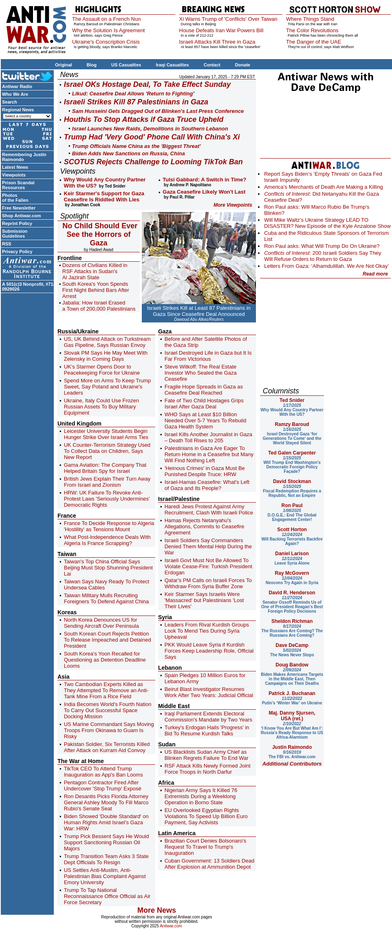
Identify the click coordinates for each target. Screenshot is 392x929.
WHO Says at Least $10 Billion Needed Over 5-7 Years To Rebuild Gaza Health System (206, 420)
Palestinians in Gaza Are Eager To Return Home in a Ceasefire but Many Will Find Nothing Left (209, 454)
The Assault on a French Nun (106, 19)
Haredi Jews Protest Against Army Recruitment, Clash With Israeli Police (209, 509)
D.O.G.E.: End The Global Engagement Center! (292, 515)
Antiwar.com (171, 926)
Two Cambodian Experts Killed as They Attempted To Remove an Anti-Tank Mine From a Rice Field (106, 690)
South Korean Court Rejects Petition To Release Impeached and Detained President (107, 640)
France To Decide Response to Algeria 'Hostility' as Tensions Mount (109, 526)
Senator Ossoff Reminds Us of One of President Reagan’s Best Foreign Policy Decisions (292, 604)
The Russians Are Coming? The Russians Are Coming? (292, 631)
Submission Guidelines (14, 233)
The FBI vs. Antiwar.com (292, 754)
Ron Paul (292, 505)
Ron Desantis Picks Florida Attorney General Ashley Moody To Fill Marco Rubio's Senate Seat (106, 802)
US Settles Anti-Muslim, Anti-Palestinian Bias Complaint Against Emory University (105, 876)
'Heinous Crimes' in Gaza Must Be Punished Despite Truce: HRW (205, 471)
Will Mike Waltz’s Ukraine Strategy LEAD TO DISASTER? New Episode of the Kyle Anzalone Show (327, 223)
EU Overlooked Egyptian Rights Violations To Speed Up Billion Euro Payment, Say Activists (206, 816)
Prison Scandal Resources (18, 185)
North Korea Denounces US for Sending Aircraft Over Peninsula (101, 623)
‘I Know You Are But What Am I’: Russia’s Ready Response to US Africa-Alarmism (292, 730)
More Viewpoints (233, 205)
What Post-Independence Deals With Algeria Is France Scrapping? (107, 540)
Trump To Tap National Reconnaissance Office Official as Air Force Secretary (107, 896)
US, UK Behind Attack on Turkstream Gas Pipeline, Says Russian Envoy (107, 342)
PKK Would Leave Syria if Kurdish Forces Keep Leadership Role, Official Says (209, 651)
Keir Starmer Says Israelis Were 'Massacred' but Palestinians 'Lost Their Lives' (204, 600)
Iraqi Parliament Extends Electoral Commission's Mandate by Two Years (208, 717)
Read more (375, 274)
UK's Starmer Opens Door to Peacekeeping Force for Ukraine (102, 370)
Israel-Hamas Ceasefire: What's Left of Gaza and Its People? (207, 485)
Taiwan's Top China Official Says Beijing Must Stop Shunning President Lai (108, 567)
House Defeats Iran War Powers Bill (221, 30)
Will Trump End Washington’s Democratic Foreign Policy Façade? (291, 465)
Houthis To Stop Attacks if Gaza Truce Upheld (143, 119)
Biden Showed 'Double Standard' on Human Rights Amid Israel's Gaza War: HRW (106, 822)
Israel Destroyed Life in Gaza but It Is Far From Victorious (208, 356)
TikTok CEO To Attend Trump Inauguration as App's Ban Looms (103, 772)
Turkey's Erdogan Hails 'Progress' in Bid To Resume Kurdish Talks (207, 730)
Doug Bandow (291, 665)
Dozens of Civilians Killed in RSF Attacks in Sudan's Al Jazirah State (95, 271)
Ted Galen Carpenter (292, 453)
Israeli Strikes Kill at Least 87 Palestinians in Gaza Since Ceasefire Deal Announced (199, 311)
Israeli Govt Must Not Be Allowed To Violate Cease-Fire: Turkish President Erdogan (208, 566)
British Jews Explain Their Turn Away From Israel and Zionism (107, 482)
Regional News (18, 109)
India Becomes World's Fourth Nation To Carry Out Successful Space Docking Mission (108, 710)
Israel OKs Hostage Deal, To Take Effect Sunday (147, 84)
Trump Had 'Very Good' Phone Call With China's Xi (152, 137)
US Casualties (126, 64)
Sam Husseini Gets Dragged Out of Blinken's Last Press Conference (158, 111)
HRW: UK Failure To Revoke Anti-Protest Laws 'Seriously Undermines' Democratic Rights (107, 499)
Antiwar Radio (17, 86)
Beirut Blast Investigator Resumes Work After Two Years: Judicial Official (209, 692)
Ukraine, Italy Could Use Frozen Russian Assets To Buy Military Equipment (101, 406)
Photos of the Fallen (15, 198)
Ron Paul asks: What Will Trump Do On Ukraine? (321, 246)
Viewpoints (14, 174)
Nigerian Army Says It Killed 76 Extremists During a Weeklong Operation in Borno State (201, 796)
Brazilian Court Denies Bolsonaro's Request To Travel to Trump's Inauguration (205, 847)
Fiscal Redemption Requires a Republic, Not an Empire (292, 491)
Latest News (15, 167)
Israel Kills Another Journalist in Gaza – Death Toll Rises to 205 (208, 437)
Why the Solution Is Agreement (108, 30)
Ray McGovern (292, 573)
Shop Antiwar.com (21, 215)
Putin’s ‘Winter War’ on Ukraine (292, 700)
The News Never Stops (292, 652)
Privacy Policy (17, 251)
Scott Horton (292, 529)
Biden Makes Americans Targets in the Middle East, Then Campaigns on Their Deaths (292, 677)
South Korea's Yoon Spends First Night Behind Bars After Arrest (95, 290)
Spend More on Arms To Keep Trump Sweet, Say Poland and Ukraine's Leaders (107, 386)
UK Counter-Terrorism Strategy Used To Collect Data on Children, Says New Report (107, 451)
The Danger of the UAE (313, 42)
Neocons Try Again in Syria (292, 580)
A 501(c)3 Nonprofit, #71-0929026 (28, 286)
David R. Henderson (292, 593)
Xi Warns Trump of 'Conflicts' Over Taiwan (228, 19)
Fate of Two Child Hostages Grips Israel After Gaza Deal (204, 403)
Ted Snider (292, 400)
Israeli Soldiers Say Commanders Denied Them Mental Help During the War (208, 546)
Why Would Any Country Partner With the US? (291, 410)
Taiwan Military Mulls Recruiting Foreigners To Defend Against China (106, 598)
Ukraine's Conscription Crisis (106, 42)
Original (63, 64)
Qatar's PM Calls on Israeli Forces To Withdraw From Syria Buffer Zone (208, 583)
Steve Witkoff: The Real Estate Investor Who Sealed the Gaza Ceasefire (201, 373)
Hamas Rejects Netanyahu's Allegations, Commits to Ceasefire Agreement (204, 526)
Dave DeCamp (291, 645)
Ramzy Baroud (292, 424)
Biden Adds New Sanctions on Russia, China (128, 153)
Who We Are (15, 94)
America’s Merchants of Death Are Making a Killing (323, 187)
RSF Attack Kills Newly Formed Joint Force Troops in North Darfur (208, 769)
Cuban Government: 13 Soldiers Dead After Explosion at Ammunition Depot (209, 864)
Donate (242, 64)
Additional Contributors (292, 764)
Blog (92, 64)
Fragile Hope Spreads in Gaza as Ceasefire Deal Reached (204, 390)
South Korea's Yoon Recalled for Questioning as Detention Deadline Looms (105, 660)
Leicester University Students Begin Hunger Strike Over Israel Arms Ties (106, 434)
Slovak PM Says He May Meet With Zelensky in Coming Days (106, 356)
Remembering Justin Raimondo (24, 157)
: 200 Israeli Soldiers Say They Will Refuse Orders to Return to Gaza (322, 256)
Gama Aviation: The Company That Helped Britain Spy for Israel (105, 468)
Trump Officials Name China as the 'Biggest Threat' (136, 146)
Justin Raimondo (292, 747)
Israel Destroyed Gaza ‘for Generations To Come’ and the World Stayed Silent (292, 436)
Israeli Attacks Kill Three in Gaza (217, 42)
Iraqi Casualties (172, 64)
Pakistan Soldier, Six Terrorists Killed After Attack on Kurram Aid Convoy (107, 747)
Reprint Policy (17, 223)
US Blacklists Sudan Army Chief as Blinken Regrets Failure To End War (207, 755)
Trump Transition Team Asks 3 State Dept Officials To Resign (106, 859)
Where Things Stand (310, 19)
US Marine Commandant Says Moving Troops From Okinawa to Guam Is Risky (109, 730)
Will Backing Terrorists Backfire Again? (291, 539)
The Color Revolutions (312, 30)
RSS (6, 243)
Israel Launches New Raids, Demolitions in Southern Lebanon (150, 129)
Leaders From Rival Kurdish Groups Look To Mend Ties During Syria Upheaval (207, 631)
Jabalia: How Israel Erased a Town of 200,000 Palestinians (99, 306)
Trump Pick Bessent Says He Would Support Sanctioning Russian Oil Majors (106, 842)
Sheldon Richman (292, 621)
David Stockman (292, 481)
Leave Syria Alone (292, 560)
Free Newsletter (18, 207)
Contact (212, 64)
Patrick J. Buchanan (292, 693)
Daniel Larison (292, 553)
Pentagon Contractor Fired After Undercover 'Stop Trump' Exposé (102, 785)
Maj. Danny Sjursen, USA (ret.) (292, 716)
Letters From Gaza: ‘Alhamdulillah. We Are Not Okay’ (326, 266)
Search (9, 101)
